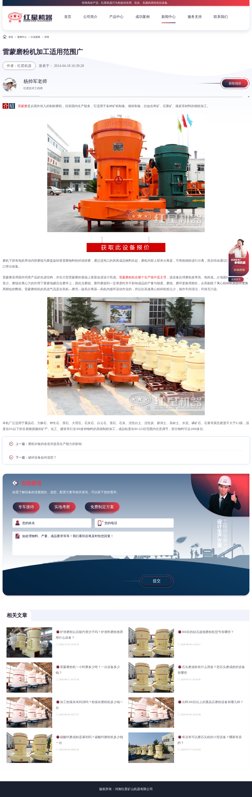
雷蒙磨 (22, 106)
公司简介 (90, 17)
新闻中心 (168, 17)
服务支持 (195, 17)
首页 (67, 17)
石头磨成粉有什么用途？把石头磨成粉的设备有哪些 (211, 669)
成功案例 (142, 17)
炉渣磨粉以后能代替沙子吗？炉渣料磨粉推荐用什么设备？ (89, 634)
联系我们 (221, 17)
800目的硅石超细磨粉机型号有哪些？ (206, 632)
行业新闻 (35, 37)
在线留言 (236, 279)
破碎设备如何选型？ (42, 457)
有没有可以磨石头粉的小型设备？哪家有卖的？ (210, 739)
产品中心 (116, 17)
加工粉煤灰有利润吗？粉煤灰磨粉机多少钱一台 (89, 704)
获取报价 (235, 83)
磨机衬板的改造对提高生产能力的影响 (55, 444)
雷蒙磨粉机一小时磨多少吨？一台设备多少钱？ (88, 669)
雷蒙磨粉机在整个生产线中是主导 (142, 277)
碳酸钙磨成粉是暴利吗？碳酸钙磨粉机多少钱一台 (89, 739)
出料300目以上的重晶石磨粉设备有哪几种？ (210, 702)
